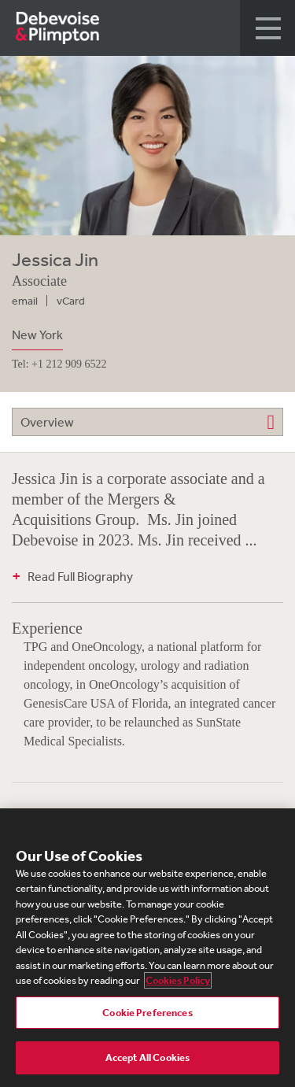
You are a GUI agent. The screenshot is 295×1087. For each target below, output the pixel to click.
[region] (147, 947)
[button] (267, 28)
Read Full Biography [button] (80, 576)
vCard (71, 301)
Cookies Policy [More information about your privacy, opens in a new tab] (178, 980)
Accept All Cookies (147, 1057)
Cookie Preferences (147, 1012)
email (25, 301)
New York (37, 334)
